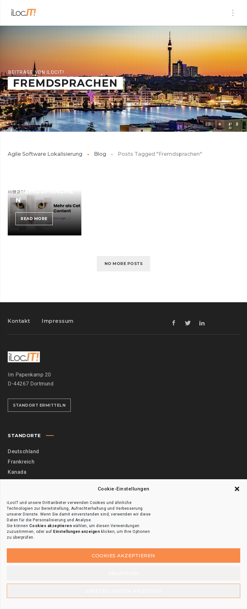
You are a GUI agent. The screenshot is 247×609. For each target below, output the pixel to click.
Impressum (58, 321)
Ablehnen (123, 573)
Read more (37, 220)
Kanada (17, 472)
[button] (237, 489)
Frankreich (21, 462)
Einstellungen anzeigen (123, 591)
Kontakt (19, 321)
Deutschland (23, 451)
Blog (100, 154)
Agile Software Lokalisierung (45, 154)
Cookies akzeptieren (123, 555)
